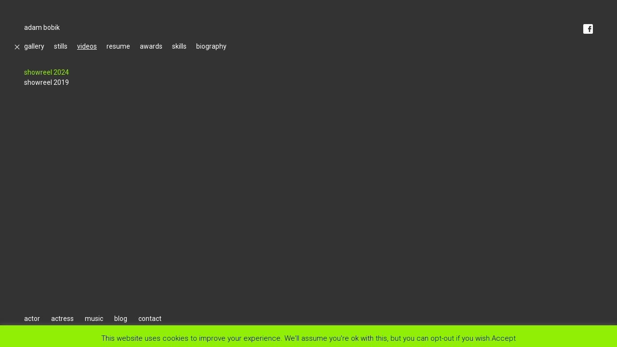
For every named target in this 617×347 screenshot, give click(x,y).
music (94, 318)
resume (118, 46)
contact (149, 318)
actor (32, 318)
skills (179, 46)
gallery (34, 46)
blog (120, 318)
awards (151, 46)
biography (211, 46)
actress (62, 318)
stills (60, 46)
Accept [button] (504, 338)
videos (87, 46)
